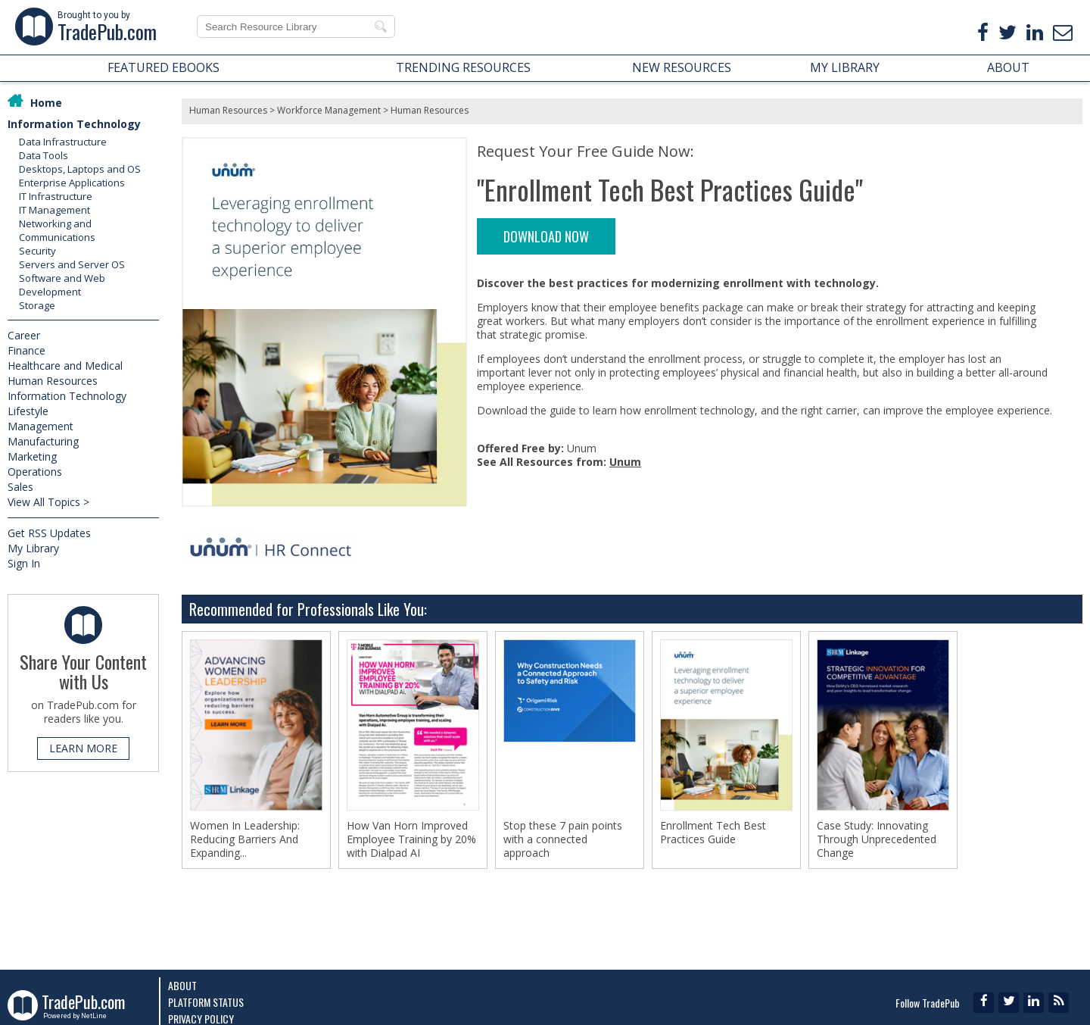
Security (37, 251)
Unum (625, 462)
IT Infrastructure (55, 196)
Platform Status (206, 1002)
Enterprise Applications (72, 182)
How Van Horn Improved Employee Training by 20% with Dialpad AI (411, 839)
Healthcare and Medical (65, 365)
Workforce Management (329, 110)
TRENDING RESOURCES (463, 67)
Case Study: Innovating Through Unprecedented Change (876, 839)
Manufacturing (43, 441)
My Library (33, 548)
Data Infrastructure (63, 141)
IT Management (54, 210)
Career (24, 335)
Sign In (24, 563)
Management (40, 426)
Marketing (32, 456)
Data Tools (43, 155)
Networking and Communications (57, 230)
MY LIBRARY (845, 67)
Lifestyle (28, 411)
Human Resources (53, 380)
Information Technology (74, 124)
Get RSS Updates (49, 533)
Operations (35, 471)
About (182, 985)
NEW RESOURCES (681, 67)
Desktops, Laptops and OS (80, 169)
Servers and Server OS (72, 264)
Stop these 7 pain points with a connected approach (562, 839)
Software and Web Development (62, 284)
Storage (37, 305)
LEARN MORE (83, 748)
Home (46, 102)
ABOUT (1008, 67)
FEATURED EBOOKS (163, 67)
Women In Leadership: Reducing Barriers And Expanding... (245, 839)
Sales (20, 487)
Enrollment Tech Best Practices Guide (713, 832)
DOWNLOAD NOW (546, 236)
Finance (26, 350)
